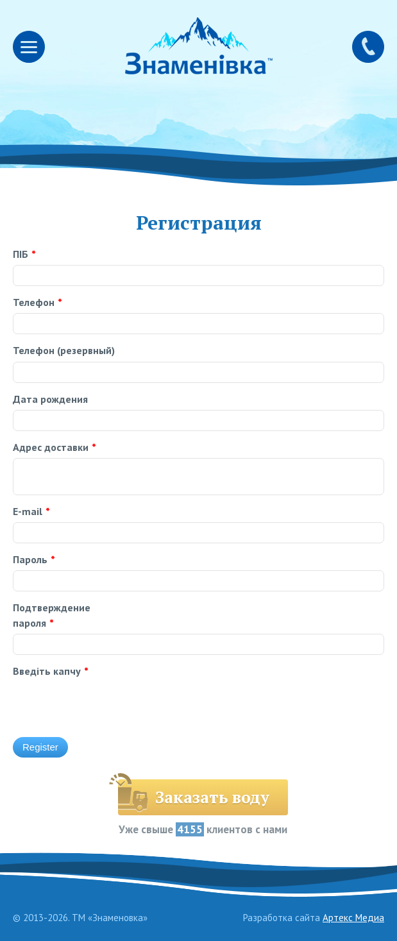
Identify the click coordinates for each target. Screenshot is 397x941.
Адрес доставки (54, 447)
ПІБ (24, 254)
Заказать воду (212, 797)
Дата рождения (50, 399)
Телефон (37, 302)
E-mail (31, 511)
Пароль (34, 559)
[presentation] (221, 689)
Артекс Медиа (353, 917)
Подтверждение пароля (51, 615)
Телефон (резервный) (64, 350)
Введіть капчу (51, 671)
